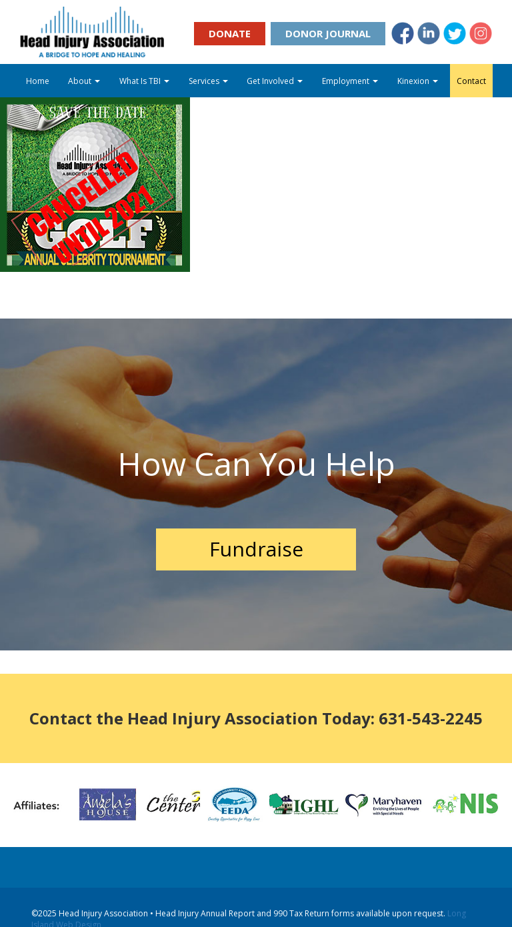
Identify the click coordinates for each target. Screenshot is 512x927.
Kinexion (417, 81)
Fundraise (256, 548)
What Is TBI (144, 81)
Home (37, 81)
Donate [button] (230, 33)
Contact (471, 81)
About (84, 81)
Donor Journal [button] (328, 33)
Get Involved (275, 81)
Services (208, 81)
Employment (350, 81)
